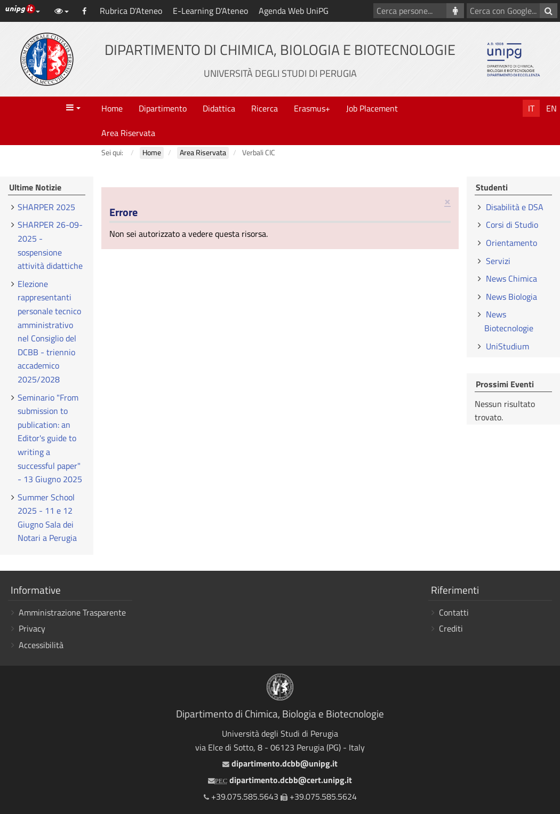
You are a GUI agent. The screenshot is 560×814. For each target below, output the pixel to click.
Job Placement (372, 108)
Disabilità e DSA (514, 207)
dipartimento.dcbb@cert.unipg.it (280, 779)
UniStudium (507, 346)
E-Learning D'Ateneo (210, 10)
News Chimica (511, 278)
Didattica (219, 108)
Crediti (451, 628)
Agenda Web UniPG (294, 10)
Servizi (498, 260)
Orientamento (511, 242)
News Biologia (511, 296)
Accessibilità (41, 645)
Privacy (32, 628)
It (531, 108)
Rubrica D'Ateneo (131, 10)
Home (112, 108)
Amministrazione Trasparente (72, 612)
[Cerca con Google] (548, 10)
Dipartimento (163, 108)
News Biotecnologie (508, 321)
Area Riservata (128, 132)
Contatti (454, 612)
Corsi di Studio (512, 224)
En (551, 108)
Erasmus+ (312, 108)
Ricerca (264, 108)
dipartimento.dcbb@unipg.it (280, 763)
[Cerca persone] (455, 10)
